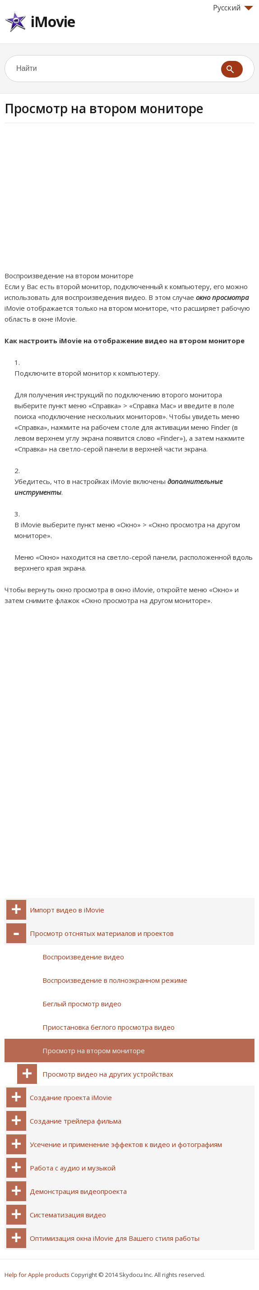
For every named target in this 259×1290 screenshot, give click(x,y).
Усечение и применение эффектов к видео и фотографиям (126, 1144)
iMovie (53, 21)
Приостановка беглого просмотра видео (108, 1027)
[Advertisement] (80, 200)
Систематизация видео (68, 1214)
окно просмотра (222, 297)
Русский (233, 8)
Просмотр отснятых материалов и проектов (102, 933)
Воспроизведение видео (83, 956)
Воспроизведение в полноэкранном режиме (114, 980)
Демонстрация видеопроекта (78, 1191)
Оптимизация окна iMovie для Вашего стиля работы (114, 1238)
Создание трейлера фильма (75, 1120)
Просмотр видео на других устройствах (107, 1073)
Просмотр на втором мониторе (93, 1050)
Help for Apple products (37, 1275)
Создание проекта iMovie (71, 1097)
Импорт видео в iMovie (67, 909)
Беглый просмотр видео (81, 1003)
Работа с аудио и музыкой (73, 1167)
